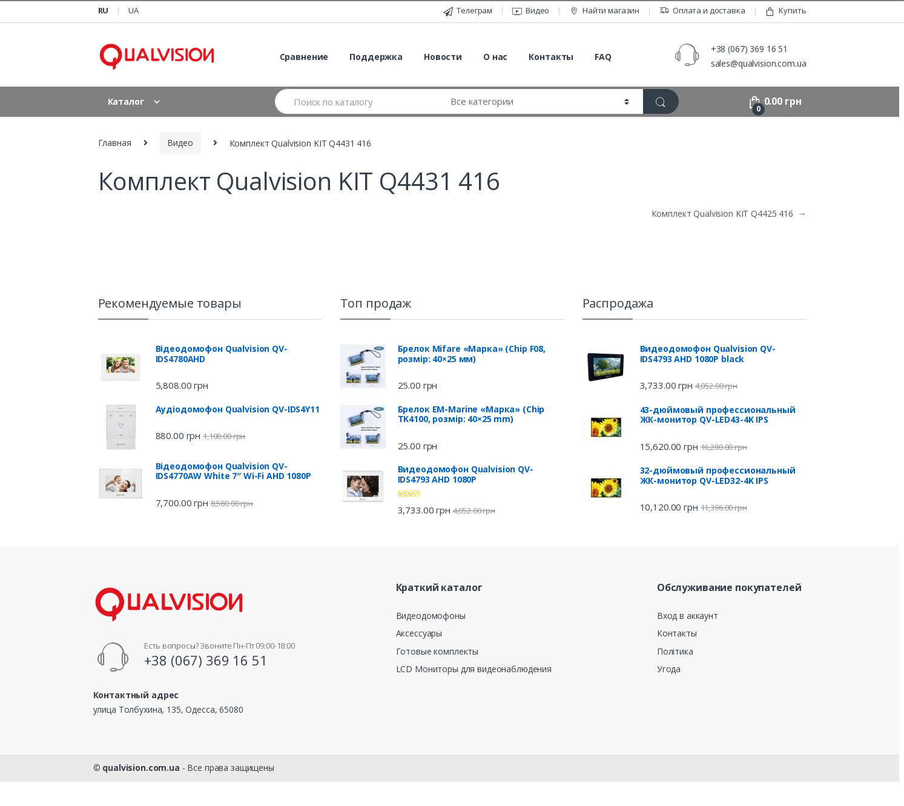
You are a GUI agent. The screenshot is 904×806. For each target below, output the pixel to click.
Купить (785, 10)
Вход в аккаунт (687, 615)
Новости (443, 56)
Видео (530, 10)
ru (103, 10)
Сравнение (304, 56)
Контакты (551, 56)
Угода (669, 669)
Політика (675, 651)
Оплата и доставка (702, 10)
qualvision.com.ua (141, 767)
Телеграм (467, 10)
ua (133, 10)
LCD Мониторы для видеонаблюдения (474, 669)
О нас (495, 56)
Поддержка (376, 56)
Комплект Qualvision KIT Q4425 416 (729, 213)
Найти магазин (604, 10)
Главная (114, 142)
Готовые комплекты (437, 651)
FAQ (603, 56)
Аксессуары (419, 633)
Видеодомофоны (431, 615)
